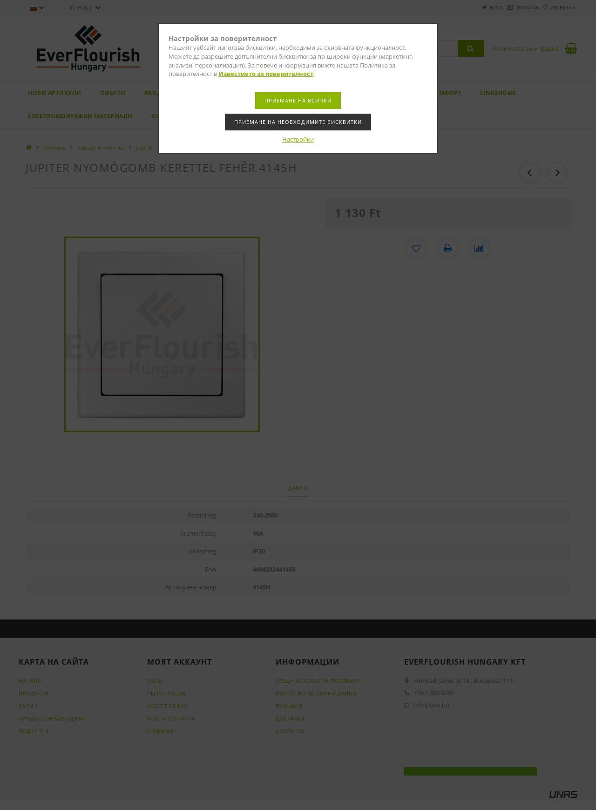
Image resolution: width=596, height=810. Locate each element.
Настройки (298, 139)
